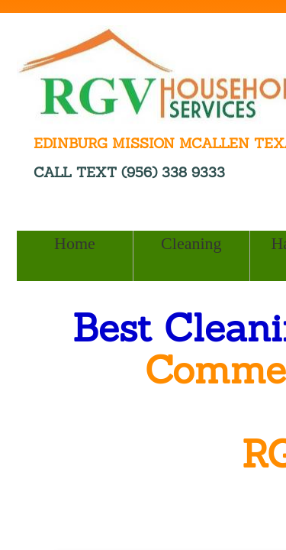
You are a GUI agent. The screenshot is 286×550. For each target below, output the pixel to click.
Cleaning (191, 243)
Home (74, 243)
